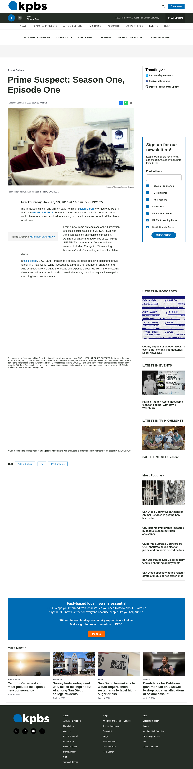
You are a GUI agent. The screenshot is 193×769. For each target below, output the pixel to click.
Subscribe (163, 235)
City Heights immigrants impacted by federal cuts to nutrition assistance (163, 531)
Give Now (176, 7)
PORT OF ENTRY (86, 37)
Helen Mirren (86, 208)
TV (42, 464)
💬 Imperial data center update (162, 86)
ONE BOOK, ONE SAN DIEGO (131, 37)
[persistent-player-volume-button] (19, 21)
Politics (146, 679)
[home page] (27, 7)
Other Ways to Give (151, 736)
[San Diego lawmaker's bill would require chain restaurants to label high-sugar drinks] (119, 664)
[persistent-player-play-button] (11, 20)
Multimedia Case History (42, 237)
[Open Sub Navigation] (29, 30)
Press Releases (70, 746)
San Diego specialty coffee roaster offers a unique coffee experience (163, 574)
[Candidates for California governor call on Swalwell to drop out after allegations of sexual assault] (164, 664)
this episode (30, 260)
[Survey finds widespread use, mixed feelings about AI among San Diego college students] (74, 664)
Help (167, 30)
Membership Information (153, 731)
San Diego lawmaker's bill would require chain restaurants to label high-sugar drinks (117, 688)
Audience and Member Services (117, 721)
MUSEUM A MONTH (160, 37)
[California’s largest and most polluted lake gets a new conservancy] (29, 664)
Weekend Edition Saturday (146, 20)
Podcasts (113, 30)
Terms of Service (70, 762)
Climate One (33, 22)
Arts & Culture (72, 30)
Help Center (108, 752)
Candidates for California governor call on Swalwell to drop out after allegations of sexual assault (164, 688)
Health (101, 679)
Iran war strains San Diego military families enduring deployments (163, 561)
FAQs (105, 736)
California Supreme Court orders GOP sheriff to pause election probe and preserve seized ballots (163, 547)
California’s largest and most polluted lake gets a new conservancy (26, 686)
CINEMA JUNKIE (64, 37)
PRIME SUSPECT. (43, 212)
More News (17, 648)
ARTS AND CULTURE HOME (36, 37)
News (23, 30)
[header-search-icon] (163, 7)
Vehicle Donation (150, 746)
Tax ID (145, 741)
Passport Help (109, 746)
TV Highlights (58, 464)
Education (58, 679)
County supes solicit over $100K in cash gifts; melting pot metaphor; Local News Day (163, 349)
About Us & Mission (72, 721)
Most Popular (153, 475)
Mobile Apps (68, 741)
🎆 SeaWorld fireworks (157, 81)
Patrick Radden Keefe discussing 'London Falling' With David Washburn (162, 405)
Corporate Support (151, 721)
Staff (65, 757)
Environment (14, 679)
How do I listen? (110, 741)
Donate (96, 633)
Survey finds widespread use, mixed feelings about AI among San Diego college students (72, 688)
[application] (71, 321)
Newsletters (68, 726)
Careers (66, 731)
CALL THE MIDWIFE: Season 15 (161, 457)
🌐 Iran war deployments (159, 75)
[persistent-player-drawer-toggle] (175, 21)
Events (153, 30)
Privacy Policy (69, 752)
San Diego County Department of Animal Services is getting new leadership (162, 515)
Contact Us (108, 731)
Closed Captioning (111, 726)
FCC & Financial (70, 736)
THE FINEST (105, 37)
